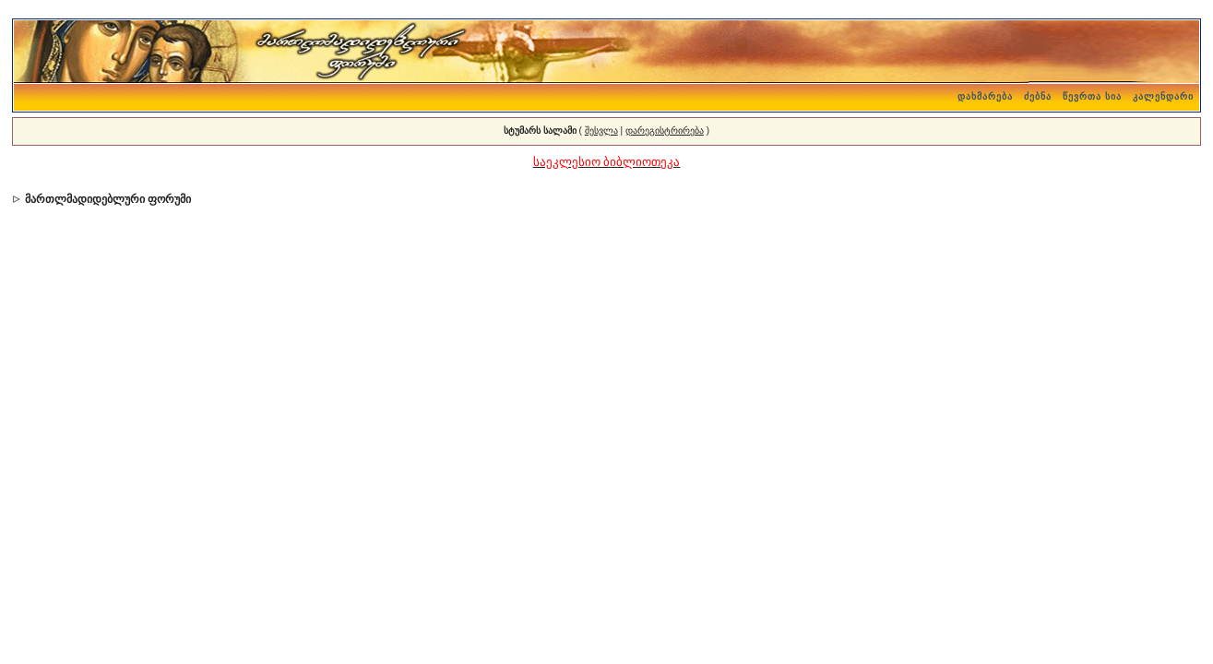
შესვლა (601, 130)
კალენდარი (1163, 96)
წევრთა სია (1092, 96)
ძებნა (1038, 96)
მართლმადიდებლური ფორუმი (108, 199)
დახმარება (985, 96)
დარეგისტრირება (664, 130)
